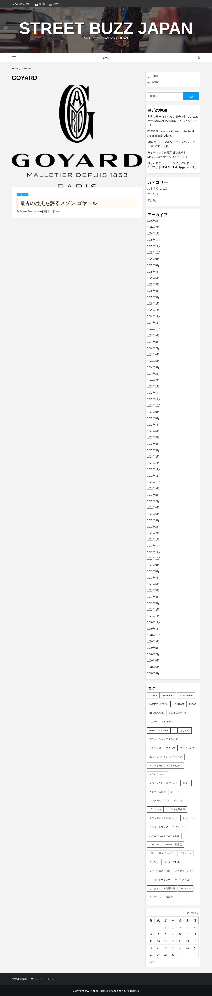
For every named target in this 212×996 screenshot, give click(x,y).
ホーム (106, 57)
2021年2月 (153, 609)
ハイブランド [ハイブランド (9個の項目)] (180, 826)
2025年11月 (154, 246)
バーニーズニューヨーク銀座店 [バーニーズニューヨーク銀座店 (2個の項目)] (165, 844)
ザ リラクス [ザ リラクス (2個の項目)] (155, 809)
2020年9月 (153, 641)
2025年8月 (153, 265)
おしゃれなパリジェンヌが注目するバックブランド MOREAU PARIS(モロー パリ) (172, 165)
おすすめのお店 (157, 188)
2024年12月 (154, 316)
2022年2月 (153, 533)
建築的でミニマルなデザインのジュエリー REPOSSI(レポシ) (172, 144)
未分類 (151, 200)
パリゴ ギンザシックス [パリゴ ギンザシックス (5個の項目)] (162, 853)
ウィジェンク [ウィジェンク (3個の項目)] (187, 747)
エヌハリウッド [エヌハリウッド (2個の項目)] (157, 774)
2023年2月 (153, 456)
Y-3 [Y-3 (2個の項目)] (174, 730)
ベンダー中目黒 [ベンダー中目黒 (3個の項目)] (171, 862)
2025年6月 (153, 278)
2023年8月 (153, 418)
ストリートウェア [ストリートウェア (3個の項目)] (158, 826)
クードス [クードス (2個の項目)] (175, 791)
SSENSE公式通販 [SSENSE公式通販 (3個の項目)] (177, 712)
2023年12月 (154, 393)
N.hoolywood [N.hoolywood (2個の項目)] (156, 712)
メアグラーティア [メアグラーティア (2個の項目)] (184, 870)
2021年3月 (153, 603)
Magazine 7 (116, 990)
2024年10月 (154, 329)
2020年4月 (153, 673)
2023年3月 (153, 450)
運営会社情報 (19, 979)
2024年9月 (153, 335)
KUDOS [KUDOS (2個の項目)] (192, 704)
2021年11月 (154, 552)
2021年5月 (153, 590)
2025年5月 (153, 284)
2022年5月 (153, 514)
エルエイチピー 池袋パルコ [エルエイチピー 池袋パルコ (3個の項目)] (163, 783)
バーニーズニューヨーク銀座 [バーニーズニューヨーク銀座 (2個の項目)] (164, 835)
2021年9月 (153, 565)
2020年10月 (154, 635)
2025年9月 (153, 259)
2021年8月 (153, 571)
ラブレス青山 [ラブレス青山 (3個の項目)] (182, 879)
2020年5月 (153, 667)
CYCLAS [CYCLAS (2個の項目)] (153, 695)
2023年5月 (153, 437)
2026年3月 (153, 221)
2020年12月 (154, 622)
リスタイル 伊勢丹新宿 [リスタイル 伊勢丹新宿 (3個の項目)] (162, 888)
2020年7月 (153, 654)
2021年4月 (153, 597)
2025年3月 (153, 297)
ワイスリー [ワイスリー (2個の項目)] (185, 888)
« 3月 (152, 961)
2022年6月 (153, 507)
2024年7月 (153, 348)
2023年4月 (153, 444)
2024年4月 (153, 367)
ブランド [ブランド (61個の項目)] (154, 862)
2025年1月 (153, 310)
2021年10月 (154, 558)
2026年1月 (153, 233)
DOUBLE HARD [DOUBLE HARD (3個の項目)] (186, 695)
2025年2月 (153, 303)
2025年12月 (154, 240)
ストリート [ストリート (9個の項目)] (188, 818)
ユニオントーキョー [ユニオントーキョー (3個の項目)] (159, 879)
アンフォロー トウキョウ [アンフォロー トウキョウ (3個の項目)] (162, 747)
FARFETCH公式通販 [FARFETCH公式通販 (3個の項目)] (158, 704)
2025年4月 (153, 291)
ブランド (22, 195)
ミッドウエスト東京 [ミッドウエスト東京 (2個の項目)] (159, 870)
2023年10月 (154, 405)
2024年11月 (154, 323)
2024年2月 (153, 380)
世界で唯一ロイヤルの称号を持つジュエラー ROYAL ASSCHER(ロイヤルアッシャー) (172, 121)
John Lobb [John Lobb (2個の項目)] (179, 704)
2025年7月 (153, 272)
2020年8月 (153, 648)
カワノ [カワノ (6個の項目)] (186, 783)
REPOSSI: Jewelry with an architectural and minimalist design (170, 133)
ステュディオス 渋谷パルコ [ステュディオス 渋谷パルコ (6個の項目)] (163, 818)
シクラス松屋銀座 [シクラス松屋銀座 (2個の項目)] (175, 809)
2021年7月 (153, 578)
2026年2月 (153, 227)
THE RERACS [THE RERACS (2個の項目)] (168, 721)
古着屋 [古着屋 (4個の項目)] (169, 897)
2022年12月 (154, 469)
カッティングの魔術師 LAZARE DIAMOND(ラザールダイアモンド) (168, 155)
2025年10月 (154, 252)
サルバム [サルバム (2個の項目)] (178, 800)
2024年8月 (153, 342)
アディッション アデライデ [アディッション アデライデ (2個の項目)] (163, 739)
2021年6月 (153, 584)
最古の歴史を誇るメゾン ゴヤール (58, 203)
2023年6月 (153, 431)
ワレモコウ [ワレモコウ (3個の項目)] (155, 897)
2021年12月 (154, 546)
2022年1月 (153, 539)
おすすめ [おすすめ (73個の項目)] (184, 730)
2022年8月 (153, 495)
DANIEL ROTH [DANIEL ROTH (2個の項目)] (168, 695)
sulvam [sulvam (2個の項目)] (153, 721)
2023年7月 (153, 425)
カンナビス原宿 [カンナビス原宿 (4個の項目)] (157, 791)
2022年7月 (153, 501)
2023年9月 (153, 412)
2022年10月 (154, 482)
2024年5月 (153, 361)
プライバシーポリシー (44, 979)
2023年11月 (154, 399)
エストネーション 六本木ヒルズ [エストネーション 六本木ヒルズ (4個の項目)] (165, 756)
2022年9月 (153, 488)
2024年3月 (153, 374)
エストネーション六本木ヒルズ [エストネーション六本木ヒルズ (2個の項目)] (165, 765)
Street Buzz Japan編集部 (34, 211)
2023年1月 (153, 463)
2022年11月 (154, 476)
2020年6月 (153, 660)
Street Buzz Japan (106, 28)
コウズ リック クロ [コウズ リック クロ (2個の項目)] (159, 800)
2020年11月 (154, 629)
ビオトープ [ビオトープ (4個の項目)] (185, 853)
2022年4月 (153, 520)
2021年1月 (153, 616)
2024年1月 (153, 386)
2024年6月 (153, 354)
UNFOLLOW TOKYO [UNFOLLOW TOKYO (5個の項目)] (158, 730)
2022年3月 (153, 527)
